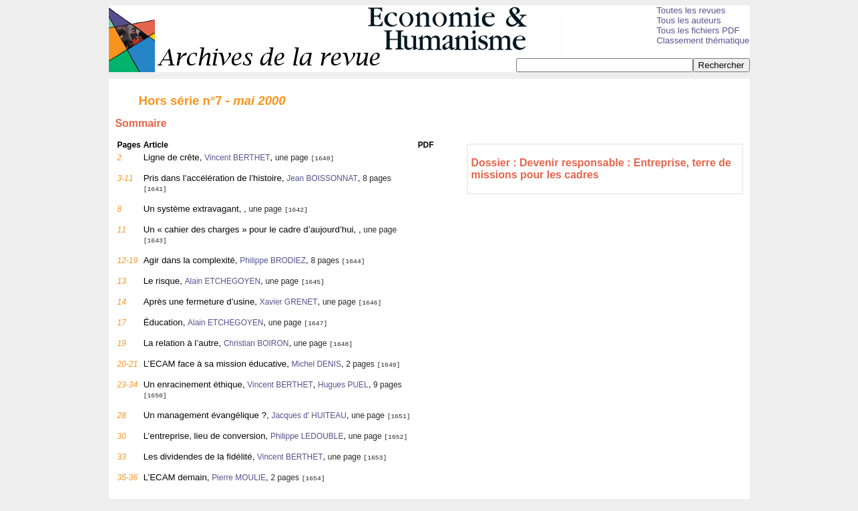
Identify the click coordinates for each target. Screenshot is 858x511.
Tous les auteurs (688, 20)
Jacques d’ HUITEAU (308, 415)
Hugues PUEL (343, 384)
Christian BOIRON (256, 343)
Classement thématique (702, 40)
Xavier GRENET (289, 302)
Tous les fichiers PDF (698, 30)
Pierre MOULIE (239, 477)
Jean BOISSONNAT (322, 178)
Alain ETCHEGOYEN (222, 281)
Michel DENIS (316, 364)
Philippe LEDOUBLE (306, 436)
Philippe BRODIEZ (273, 260)
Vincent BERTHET (237, 157)
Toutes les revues (690, 10)
